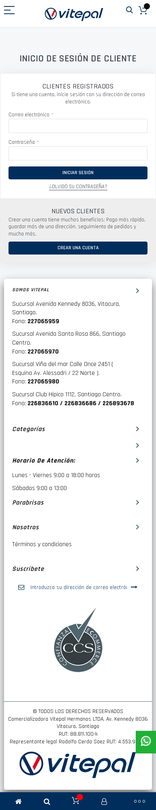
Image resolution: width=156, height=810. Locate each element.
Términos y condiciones (42, 544)
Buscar (129, 10)
